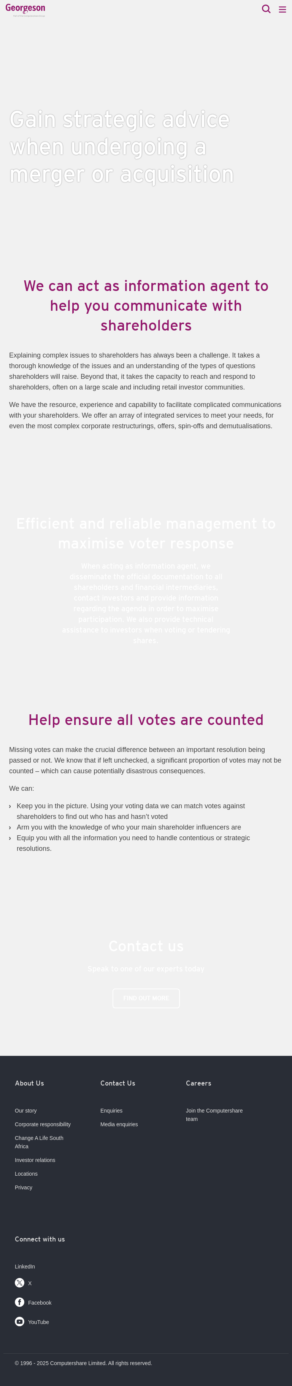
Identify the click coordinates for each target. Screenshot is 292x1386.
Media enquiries (119, 1124)
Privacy (23, 1187)
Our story (26, 1111)
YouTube (32, 1320)
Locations (26, 1174)
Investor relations (35, 1160)
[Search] (266, 9)
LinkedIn (25, 1267)
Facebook (33, 1300)
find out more (146, 998)
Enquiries (111, 1111)
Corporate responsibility (43, 1124)
